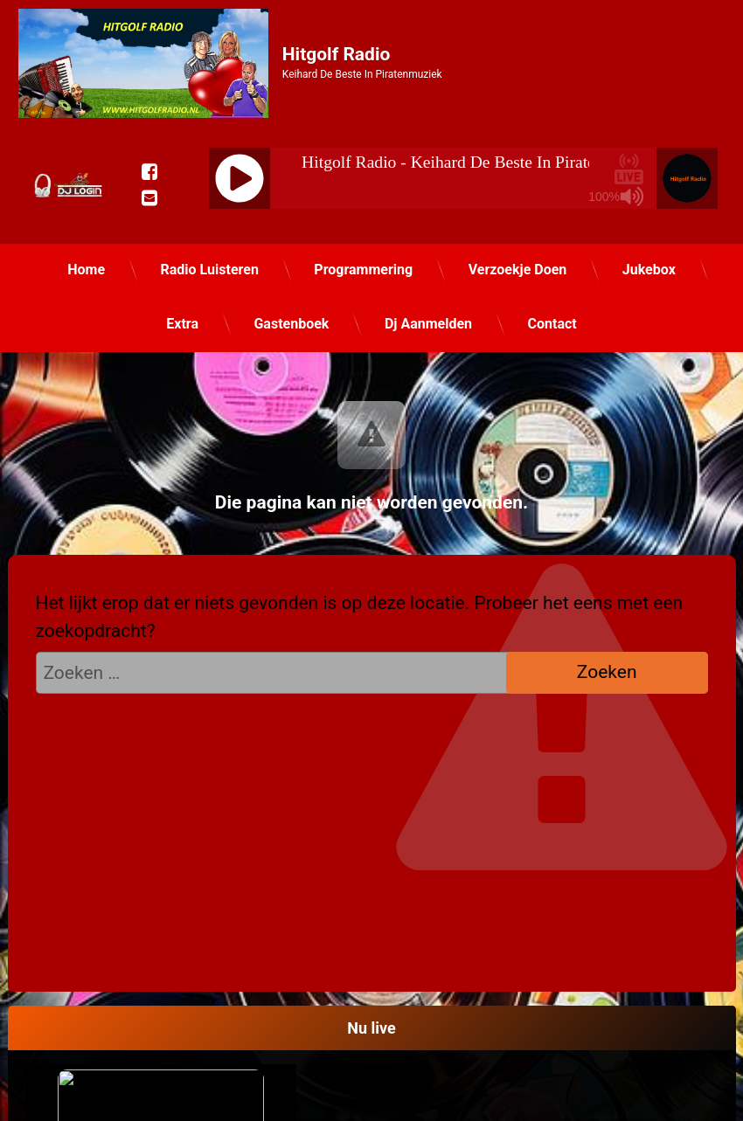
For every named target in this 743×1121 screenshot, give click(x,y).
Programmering (363, 269)
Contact (552, 323)
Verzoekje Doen (518, 269)
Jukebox (649, 269)
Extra (182, 323)
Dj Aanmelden (428, 323)
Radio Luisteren (210, 269)
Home (86, 269)
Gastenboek (291, 323)
